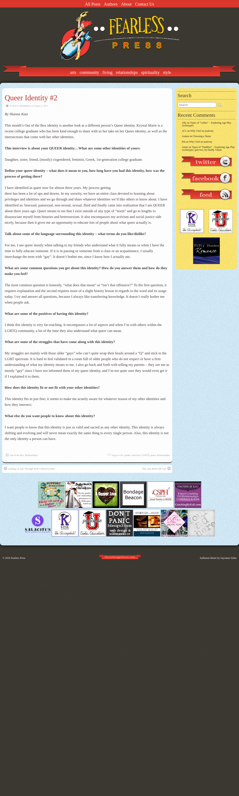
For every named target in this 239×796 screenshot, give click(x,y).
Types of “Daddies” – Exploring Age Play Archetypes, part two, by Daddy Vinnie (208, 148)
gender (127, 455)
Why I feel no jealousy (202, 130)
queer (153, 455)
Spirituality (150, 72)
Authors (110, 4)
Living (107, 72)
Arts (73, 72)
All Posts (93, 4)
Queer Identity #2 (31, 98)
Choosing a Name (202, 136)
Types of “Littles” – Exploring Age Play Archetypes (206, 124)
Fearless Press (18, 557)
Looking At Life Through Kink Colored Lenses (29, 468)
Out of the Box (17, 455)
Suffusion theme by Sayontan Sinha (218, 557)
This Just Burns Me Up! (156, 468)
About (126, 4)
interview (136, 455)
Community (89, 72)
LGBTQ (145, 455)
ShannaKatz (25, 105)
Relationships (127, 72)
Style (167, 72)
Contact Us (144, 4)
